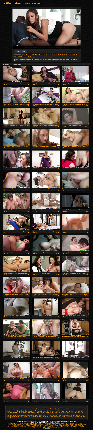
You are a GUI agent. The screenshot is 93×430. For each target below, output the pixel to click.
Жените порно (27, 423)
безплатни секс (38, 415)
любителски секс (57, 417)
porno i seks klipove (63, 411)
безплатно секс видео (56, 416)
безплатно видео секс (78, 415)
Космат (54, 54)
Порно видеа (5, 2)
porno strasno (31, 412)
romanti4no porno (50, 412)
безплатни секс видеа (48, 415)
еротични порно (17, 417)
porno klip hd (71, 411)
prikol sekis (42, 412)
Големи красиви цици (34, 54)
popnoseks (21, 411)
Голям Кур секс (46, 54)
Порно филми (40, 424)
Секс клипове (14, 424)
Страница (27, 3)
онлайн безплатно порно (74, 417)
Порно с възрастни (71, 423)
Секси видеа (52, 425)
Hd (26, 54)
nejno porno (41, 410)
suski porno (50, 414)
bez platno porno (40, 408)
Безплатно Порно (37, 426)
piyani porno (16, 411)
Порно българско (45, 426)
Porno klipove (80, 425)
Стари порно (65, 424)
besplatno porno (32, 408)
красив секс (50, 417)
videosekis (56, 414)
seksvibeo (30, 414)
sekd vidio (69, 412)
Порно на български (73, 426)
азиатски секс (69, 414)
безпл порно (13, 415)
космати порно (36, 427)
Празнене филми (73, 54)
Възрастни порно (30, 426)
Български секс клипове (46, 423)
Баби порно (58, 423)
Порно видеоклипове (80, 423)
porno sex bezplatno (22, 412)
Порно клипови (38, 423)
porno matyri (77, 411)
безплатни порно (30, 415)
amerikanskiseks (10, 408)
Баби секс (14, 423)
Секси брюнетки (18, 56)
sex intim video (44, 414)
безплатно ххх (76, 416)
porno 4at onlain (28, 411)
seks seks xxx (14, 414)
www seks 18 (62, 414)
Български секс (20, 423)
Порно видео (26, 421)
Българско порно (33, 424)
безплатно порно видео (32, 416)
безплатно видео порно (67, 415)
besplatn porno (24, 408)
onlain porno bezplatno (49, 410)
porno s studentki (13, 412)
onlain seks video (78, 410)
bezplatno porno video (71, 408)
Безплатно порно (66, 425)
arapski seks (18, 408)
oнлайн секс (10, 411)
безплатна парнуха (21, 415)
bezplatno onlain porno (50, 408)
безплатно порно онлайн (44, 416)
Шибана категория (37, 3)
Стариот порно (57, 426)
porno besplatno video (30, 56)
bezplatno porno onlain (60, 408)
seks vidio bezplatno (22, 414)
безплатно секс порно (67, 416)
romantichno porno (58, 412)
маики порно (65, 417)
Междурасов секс (62, 54)
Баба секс (32, 423)
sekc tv (64, 412)
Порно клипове (64, 423)
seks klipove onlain (76, 412)
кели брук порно (34, 417)
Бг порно (53, 423)
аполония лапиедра (77, 414)
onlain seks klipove (69, 410)
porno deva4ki (55, 411)
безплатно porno (57, 415)
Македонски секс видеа (78, 424)
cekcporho (28, 410)
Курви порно (9, 423)
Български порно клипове (47, 427)
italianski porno (34, 410)
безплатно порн (23, 416)
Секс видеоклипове (25, 424)
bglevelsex (23, 410)
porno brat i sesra (47, 411)
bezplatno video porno (15, 410)
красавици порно (43, 417)
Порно (40, 427)
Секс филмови (46, 425)
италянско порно (26, 417)
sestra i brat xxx (36, 414)
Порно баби (70, 424)
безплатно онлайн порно (13, 416)
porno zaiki (36, 412)
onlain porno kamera (60, 410)
